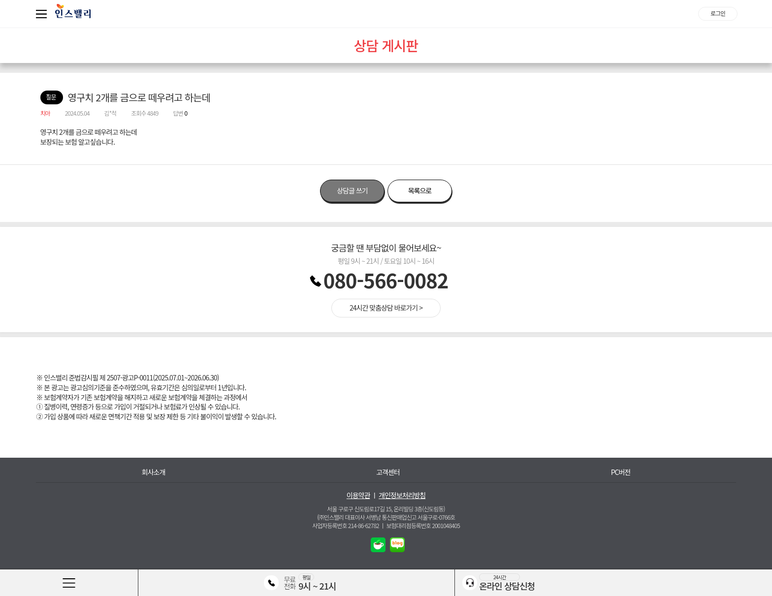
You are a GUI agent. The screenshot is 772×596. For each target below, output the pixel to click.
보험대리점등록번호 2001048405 (423, 525)
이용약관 (358, 495)
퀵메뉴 (43, 14)
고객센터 (388, 472)
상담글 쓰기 (352, 190)
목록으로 (420, 190)
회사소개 (153, 472)
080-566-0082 (386, 280)
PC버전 (621, 472)
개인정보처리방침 (402, 495)
